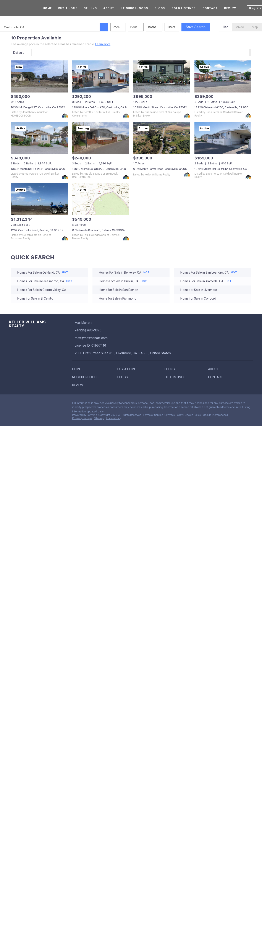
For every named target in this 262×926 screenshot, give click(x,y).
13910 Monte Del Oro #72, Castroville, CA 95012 (102, 168)
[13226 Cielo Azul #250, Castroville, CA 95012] (222, 76)
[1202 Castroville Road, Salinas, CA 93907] (39, 199)
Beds (144, 27)
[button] (114, 27)
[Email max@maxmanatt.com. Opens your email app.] (111, 338)
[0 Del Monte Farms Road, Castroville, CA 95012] (161, 138)
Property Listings (82, 418)
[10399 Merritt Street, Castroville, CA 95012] (161, 76)
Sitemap (99, 418)
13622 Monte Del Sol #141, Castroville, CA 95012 (41, 168)
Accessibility (113, 418)
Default (18, 52)
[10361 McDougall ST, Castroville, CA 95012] (39, 76)
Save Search (206, 27)
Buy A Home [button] (67, 8)
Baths (163, 27)
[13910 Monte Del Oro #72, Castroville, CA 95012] (100, 138)
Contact (210, 8)
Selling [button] (90, 8)
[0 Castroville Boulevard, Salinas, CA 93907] (100, 199)
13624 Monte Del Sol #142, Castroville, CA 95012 (225, 168)
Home (47, 8)
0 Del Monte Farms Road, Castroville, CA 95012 (162, 168)
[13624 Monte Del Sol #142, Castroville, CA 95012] (222, 138)
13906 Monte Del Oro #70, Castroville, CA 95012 (102, 107)
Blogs (160, 8)
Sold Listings (183, 8)
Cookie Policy (193, 415)
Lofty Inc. (92, 415)
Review (230, 8)
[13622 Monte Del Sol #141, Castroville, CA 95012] (39, 138)
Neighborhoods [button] (134, 8)
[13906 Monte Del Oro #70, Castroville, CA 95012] (100, 76)
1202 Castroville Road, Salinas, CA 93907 (37, 230)
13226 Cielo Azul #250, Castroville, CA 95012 (222, 107)
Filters (182, 27)
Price (127, 27)
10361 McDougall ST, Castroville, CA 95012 (38, 107)
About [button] (108, 8)
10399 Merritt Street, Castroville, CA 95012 (160, 107)
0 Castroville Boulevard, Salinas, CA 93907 (99, 230)
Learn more (102, 44)
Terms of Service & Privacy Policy (163, 415)
